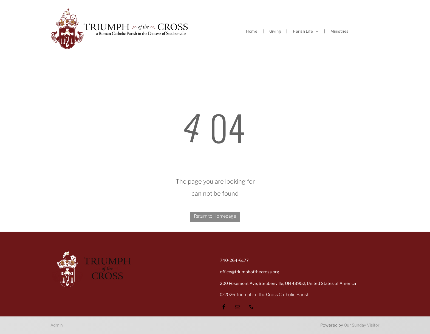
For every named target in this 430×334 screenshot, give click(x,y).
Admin (56, 325)
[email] (237, 307)
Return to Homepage (215, 216)
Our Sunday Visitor (362, 325)
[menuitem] (252, 31)
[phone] (251, 307)
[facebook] (224, 307)
